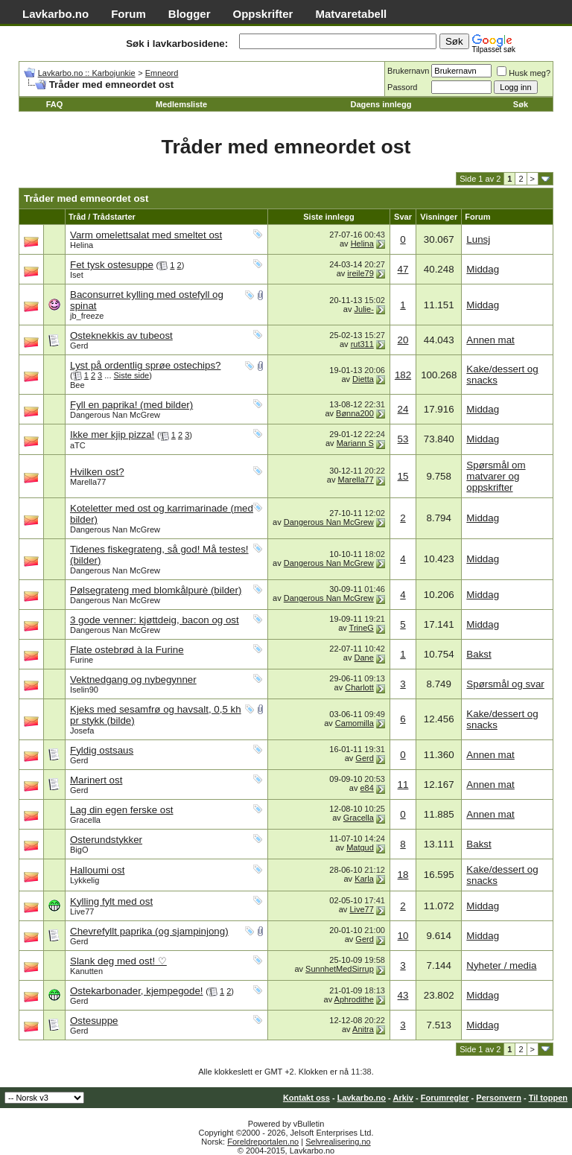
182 (403, 375)
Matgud (360, 847)
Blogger (189, 13)
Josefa (82, 730)
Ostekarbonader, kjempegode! (136, 990)
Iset (76, 274)
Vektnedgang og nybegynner (133, 679)
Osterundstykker (106, 839)
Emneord (162, 73)
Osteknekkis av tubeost (121, 335)
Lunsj (478, 239)
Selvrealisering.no (337, 1141)
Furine (81, 659)
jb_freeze (87, 315)
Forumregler (445, 1097)
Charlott (359, 687)
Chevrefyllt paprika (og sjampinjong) (149, 931)
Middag (482, 269)
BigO (79, 849)
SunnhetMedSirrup (339, 968)
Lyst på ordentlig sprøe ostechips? (145, 365)
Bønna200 (355, 413)
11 (403, 784)
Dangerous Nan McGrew (115, 414)
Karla (364, 878)
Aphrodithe (354, 999)
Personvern (498, 1097)
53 (403, 439)
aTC (78, 445)
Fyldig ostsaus (101, 750)
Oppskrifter (263, 13)
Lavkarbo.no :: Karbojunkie (87, 73)
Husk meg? (523, 73)
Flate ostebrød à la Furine (127, 649)
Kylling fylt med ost (111, 901)
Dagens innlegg (380, 104)
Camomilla (354, 723)
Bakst (478, 654)
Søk (520, 104)
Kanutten (86, 971)
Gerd (79, 345)
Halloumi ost (97, 870)
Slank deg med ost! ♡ (118, 961)
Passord (402, 87)
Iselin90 (84, 689)
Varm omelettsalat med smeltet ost (146, 235)
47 (403, 269)
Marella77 (88, 481)
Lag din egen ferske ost (122, 809)
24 (403, 409)
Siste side (132, 375)
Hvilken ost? (97, 471)
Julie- (364, 309)
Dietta (363, 379)
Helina (81, 245)
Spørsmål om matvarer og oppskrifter (495, 476)
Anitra (363, 1029)
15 (403, 476)
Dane (364, 657)
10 (403, 935)
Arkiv (403, 1097)
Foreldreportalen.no (263, 1141)
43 (403, 995)
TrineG (361, 627)
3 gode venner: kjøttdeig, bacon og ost (154, 620)
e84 (366, 787)
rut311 (362, 344)
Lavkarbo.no (55, 13)
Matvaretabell (351, 13)
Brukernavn (408, 70)
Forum (128, 13)
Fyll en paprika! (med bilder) (131, 404)
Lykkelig (84, 880)
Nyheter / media (501, 965)
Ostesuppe (94, 1020)
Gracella (85, 819)
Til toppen (548, 1097)
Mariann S (355, 443)
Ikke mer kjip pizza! (112, 434)
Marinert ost (96, 780)
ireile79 (360, 273)
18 (403, 874)
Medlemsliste (181, 104)
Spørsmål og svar (505, 684)
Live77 (82, 911)
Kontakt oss (306, 1097)
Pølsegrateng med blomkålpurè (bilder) (155, 590)
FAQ (54, 104)
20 (403, 340)
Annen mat (490, 340)
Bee (77, 385)
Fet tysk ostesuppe (111, 264)
